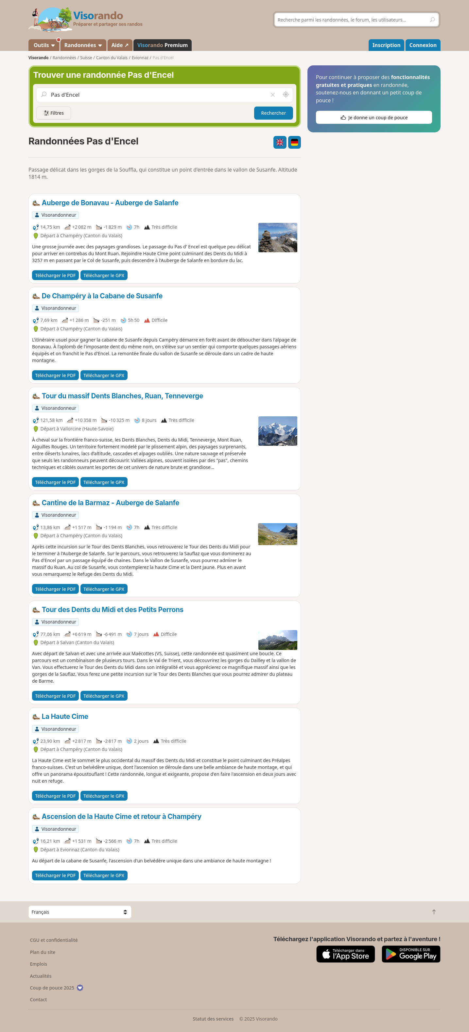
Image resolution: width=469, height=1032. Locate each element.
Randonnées (83, 45)
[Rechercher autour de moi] (285, 94)
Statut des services (213, 1019)
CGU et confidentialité (54, 940)
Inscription (387, 45)
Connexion (423, 45)
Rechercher (273, 113)
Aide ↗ (120, 45)
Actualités (41, 976)
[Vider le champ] (272, 94)
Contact (38, 999)
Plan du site (43, 952)
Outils (46, 44)
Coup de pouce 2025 (57, 987)
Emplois (38, 964)
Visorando (38, 57)
